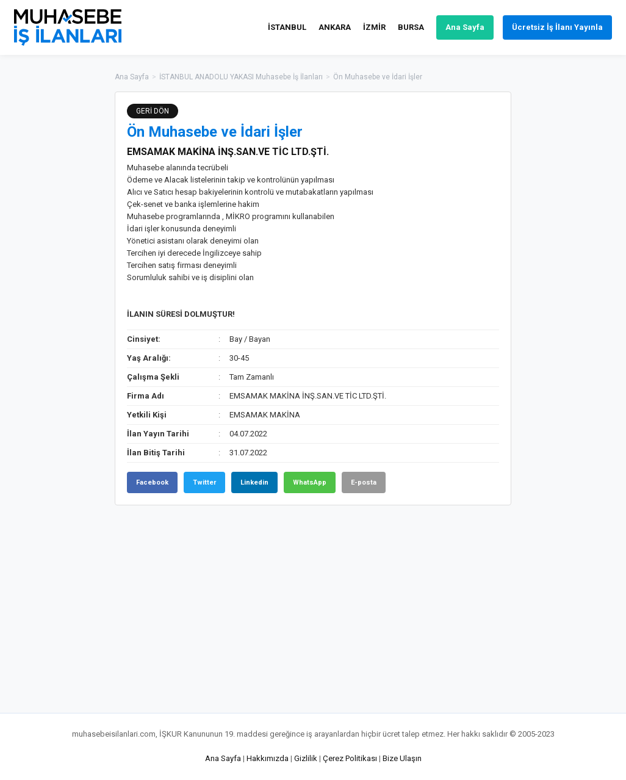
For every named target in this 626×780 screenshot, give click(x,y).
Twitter (204, 482)
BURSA (411, 27)
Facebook (152, 482)
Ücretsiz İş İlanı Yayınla (557, 27)
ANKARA (334, 27)
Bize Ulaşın (402, 758)
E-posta (363, 482)
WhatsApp (309, 482)
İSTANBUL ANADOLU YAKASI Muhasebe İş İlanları (241, 77)
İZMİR (374, 27)
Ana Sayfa (464, 27)
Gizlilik (305, 758)
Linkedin (254, 482)
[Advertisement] (572, 275)
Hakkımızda (267, 758)
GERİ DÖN (152, 111)
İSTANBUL (287, 27)
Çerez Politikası (350, 758)
